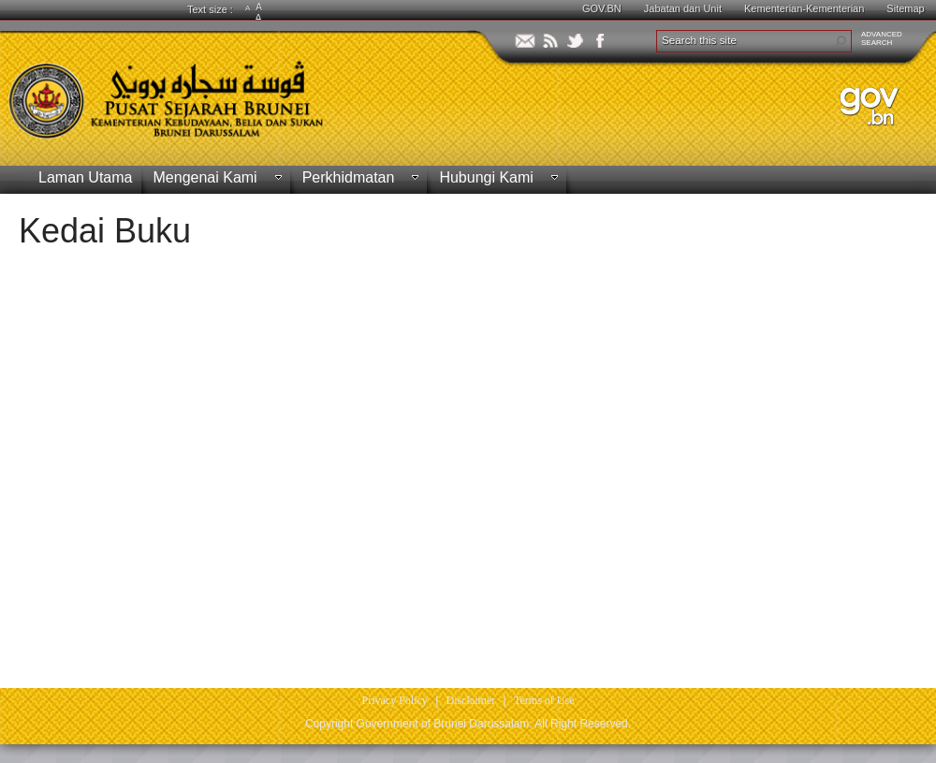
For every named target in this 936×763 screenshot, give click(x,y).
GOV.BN (602, 8)
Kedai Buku (105, 231)
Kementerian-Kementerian (804, 8)
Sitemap (905, 8)
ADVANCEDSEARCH (881, 38)
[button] (840, 41)
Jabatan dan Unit (683, 8)
